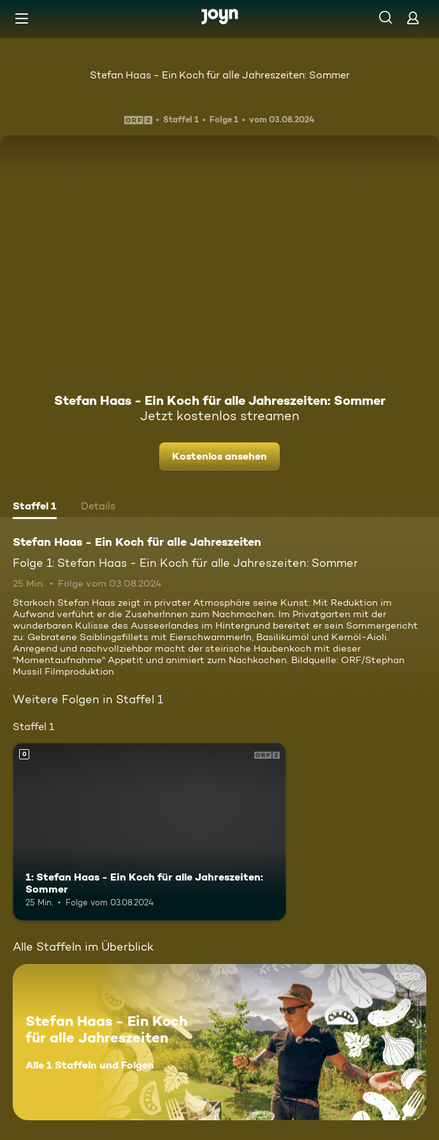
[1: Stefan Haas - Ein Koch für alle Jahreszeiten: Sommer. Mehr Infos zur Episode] (149, 832)
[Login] (413, 17)
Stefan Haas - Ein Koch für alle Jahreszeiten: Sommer (220, 75)
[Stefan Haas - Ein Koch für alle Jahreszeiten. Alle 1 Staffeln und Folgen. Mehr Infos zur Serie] (219, 1042)
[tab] (34, 507)
